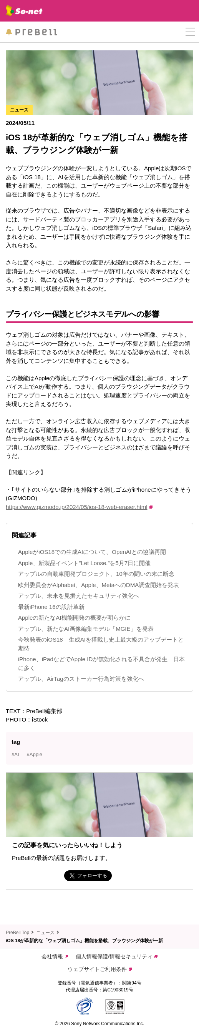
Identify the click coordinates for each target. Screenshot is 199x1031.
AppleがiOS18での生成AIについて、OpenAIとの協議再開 (92, 552)
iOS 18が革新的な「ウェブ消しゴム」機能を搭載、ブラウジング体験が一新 (84, 940)
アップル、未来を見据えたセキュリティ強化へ (78, 595)
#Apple (34, 754)
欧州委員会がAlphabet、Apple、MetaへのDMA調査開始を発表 (98, 585)
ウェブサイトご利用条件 (100, 969)
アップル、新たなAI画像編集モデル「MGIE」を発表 (86, 628)
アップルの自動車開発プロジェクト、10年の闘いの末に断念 (96, 573)
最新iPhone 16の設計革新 (51, 607)
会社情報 (54, 956)
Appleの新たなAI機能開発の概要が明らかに (74, 617)
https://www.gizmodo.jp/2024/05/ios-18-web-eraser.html (79, 507)
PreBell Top (17, 932)
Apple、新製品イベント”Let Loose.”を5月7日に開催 (84, 563)
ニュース (45, 932)
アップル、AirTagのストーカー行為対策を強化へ (81, 678)
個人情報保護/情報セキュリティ (117, 956)
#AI (15, 754)
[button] (190, 32)
